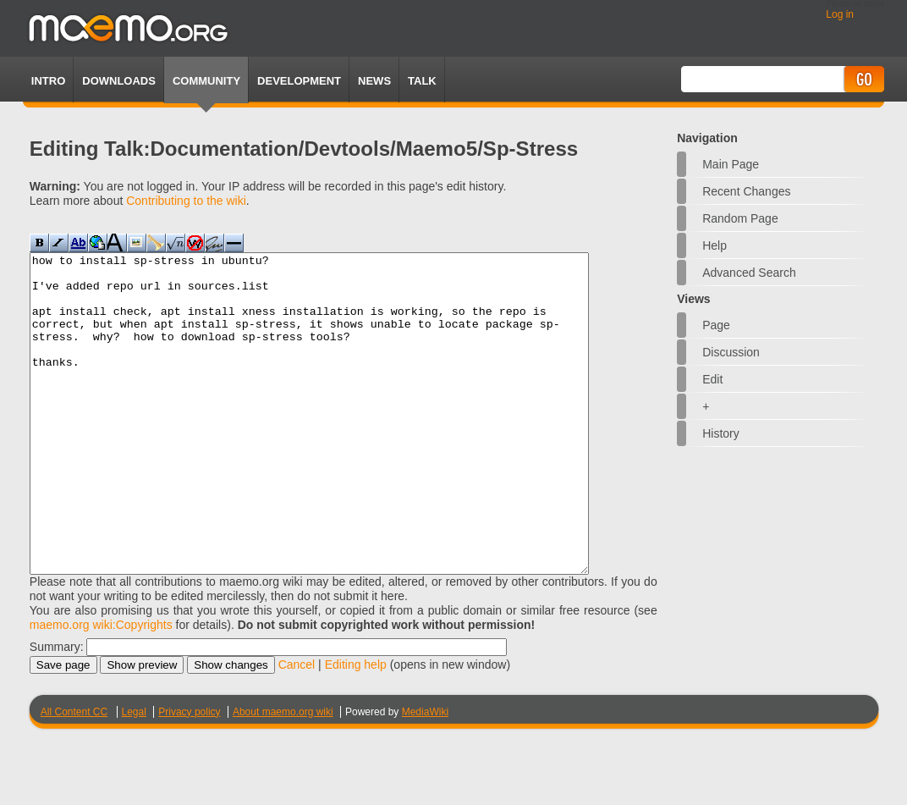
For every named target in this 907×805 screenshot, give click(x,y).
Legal (134, 775)
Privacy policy (189, 775)
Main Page (730, 164)
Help (714, 245)
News (374, 80)
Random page (740, 218)
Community (206, 80)
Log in (840, 14)
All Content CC (74, 775)
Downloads (119, 80)
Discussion (731, 352)
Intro (48, 80)
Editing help (356, 728)
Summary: (57, 710)
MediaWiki (425, 775)
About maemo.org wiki (283, 775)
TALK (422, 80)
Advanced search (749, 272)
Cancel (297, 728)
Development (299, 80)
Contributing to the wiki (186, 200)
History (720, 433)
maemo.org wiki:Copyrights (101, 688)
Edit (712, 379)
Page (716, 325)
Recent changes (746, 191)
